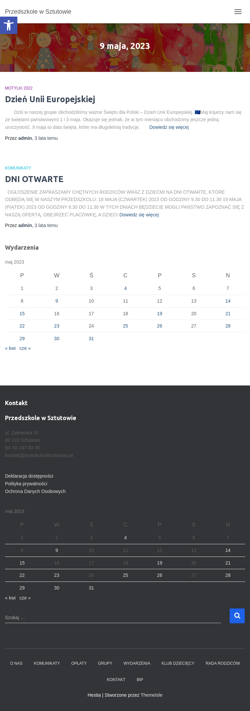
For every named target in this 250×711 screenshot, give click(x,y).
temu (46, 138)
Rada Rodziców (223, 663)
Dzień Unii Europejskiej (50, 99)
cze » (25, 348)
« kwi (10, 348)
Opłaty (79, 663)
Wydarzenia (137, 663)
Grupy (105, 663)
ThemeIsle (151, 695)
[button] (8, 25)
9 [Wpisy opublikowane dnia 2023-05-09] (56, 301)
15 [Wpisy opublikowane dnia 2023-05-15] (22, 313)
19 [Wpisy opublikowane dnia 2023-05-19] (159, 313)
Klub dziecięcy (178, 663)
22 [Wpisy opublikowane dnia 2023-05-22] (22, 326)
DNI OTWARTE (34, 179)
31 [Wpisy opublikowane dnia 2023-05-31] (91, 338)
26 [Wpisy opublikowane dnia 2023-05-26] (159, 326)
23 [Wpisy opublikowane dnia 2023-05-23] (56, 326)
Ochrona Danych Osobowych (35, 491)
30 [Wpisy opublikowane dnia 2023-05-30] (56, 338)
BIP (140, 679)
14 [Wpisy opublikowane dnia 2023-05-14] (228, 301)
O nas (16, 663)
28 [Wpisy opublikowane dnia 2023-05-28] (228, 326)
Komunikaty (18, 168)
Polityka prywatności (26, 483)
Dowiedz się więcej (169, 127)
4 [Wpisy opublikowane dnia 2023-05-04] (125, 288)
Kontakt (116, 679)
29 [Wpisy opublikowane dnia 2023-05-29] (22, 338)
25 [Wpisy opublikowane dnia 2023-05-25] (125, 326)
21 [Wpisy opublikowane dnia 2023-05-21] (228, 313)
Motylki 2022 (19, 88)
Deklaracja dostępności (29, 476)
